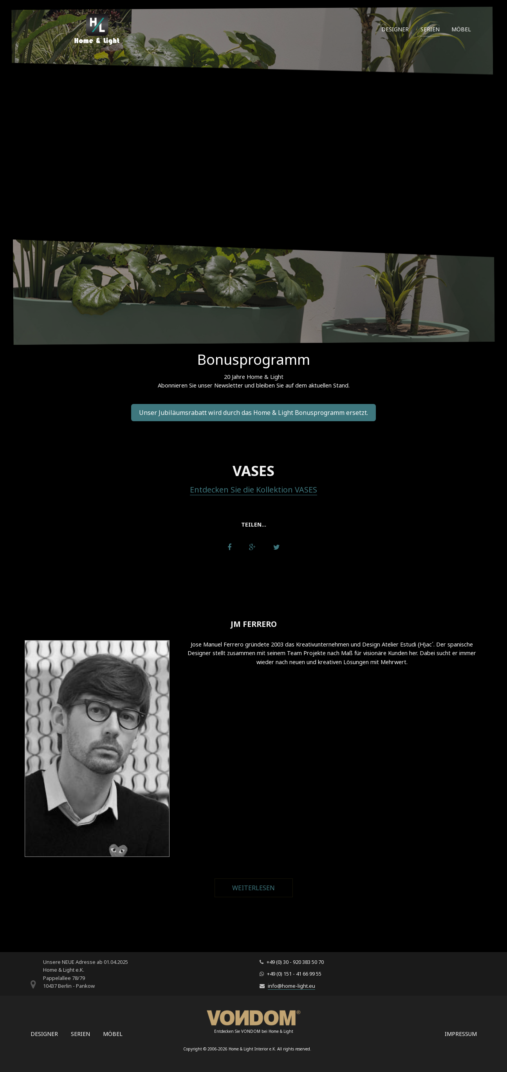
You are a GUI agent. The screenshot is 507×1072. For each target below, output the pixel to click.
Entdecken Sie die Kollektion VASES (253, 489)
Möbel (461, 29)
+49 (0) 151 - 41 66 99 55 (294, 973)
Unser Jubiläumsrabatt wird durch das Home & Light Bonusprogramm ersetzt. (253, 412)
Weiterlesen (262, 888)
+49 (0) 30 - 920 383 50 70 (295, 961)
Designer (395, 29)
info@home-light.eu (291, 985)
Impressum (461, 1034)
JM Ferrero (254, 624)
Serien (430, 29)
